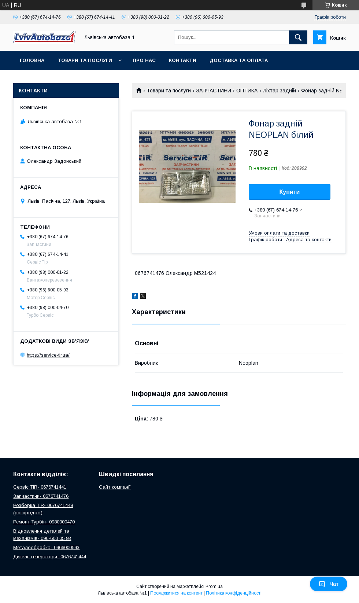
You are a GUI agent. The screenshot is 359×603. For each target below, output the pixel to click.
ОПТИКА (247, 90)
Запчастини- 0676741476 (41, 496)
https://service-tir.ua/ (48, 355)
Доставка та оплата (239, 60)
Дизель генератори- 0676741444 (49, 556)
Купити (290, 192)
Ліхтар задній (279, 90)
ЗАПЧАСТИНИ (213, 90)
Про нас (144, 60)
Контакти (182, 60)
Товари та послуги (85, 60)
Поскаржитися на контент (176, 593)
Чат (328, 584)
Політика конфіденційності (234, 593)
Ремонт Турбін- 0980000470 (44, 522)
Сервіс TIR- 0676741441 (39, 487)
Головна (32, 60)
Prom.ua (214, 586)
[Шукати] (298, 37)
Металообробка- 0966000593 (46, 547)
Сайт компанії (115, 487)
